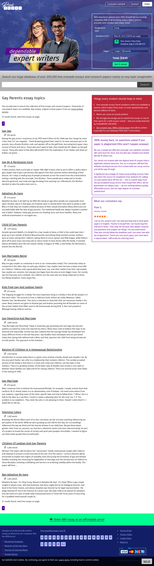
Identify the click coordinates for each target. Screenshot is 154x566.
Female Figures (11, 554)
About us (124, 542)
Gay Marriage (10, 381)
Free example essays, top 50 (52, 531)
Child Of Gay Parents (14, 224)
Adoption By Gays (12, 193)
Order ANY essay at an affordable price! (79, 519)
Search (144, 84)
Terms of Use (126, 531)
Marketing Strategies (14, 542)
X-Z (63, 544)
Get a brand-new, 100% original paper (113, 128)
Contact (135, 4)
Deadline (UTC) (102, 36)
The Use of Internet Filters (16, 550)
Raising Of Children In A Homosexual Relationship (32, 349)
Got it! (147, 561)
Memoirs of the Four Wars (16, 546)
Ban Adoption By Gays (15, 474)
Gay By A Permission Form (17, 162)
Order (147, 4)
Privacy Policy (126, 534)
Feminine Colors (11, 412)
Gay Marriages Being (14, 256)
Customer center (115, 4)
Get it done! (121, 64)
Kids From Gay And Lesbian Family (22, 287)
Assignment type (100, 29)
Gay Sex (6, 131)
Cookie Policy (126, 538)
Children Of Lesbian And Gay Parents (24, 443)
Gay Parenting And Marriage (19, 318)
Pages (106, 51)
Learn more (64, 560)
